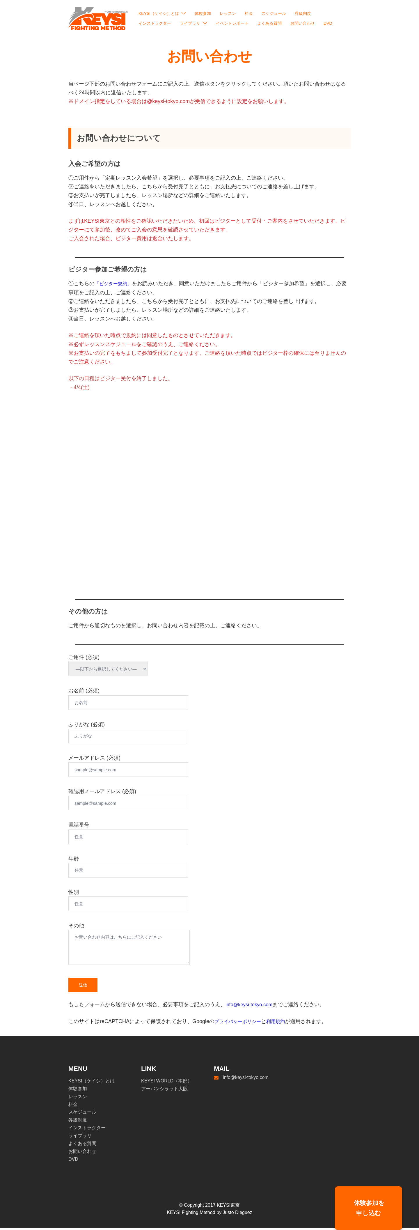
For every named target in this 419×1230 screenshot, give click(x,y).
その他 (140, 946)
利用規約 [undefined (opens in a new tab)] (282, 1023)
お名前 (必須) (140, 698)
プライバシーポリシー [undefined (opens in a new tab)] (240, 1023)
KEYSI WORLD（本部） (166, 1082)
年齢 (140, 866)
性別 (140, 900)
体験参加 (203, 13)
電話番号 (140, 832)
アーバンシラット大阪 (164, 1090)
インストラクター (155, 23)
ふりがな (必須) (140, 732)
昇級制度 (303, 13)
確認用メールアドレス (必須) (140, 799)
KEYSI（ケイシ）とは (159, 13)
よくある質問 (269, 23)
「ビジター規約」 (115, 285)
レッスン (228, 13)
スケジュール (274, 13)
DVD (328, 23)
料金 (249, 13)
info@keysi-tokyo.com (251, 1006)
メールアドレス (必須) (140, 765)
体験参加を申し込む (368, 1207)
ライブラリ (190, 23)
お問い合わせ (302, 23)
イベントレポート (232, 23)
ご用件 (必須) (114, 665)
